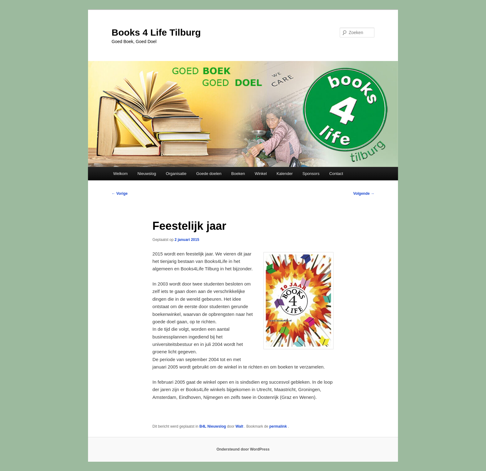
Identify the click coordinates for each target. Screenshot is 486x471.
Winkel (261, 173)
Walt (240, 426)
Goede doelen (209, 173)
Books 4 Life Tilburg (156, 32)
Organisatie (176, 173)
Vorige (120, 193)
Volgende (363, 193)
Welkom (120, 173)
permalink (278, 426)
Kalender (284, 173)
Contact (336, 173)
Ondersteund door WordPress (242, 449)
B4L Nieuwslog (212, 426)
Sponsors (311, 173)
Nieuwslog (146, 173)
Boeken (238, 173)
